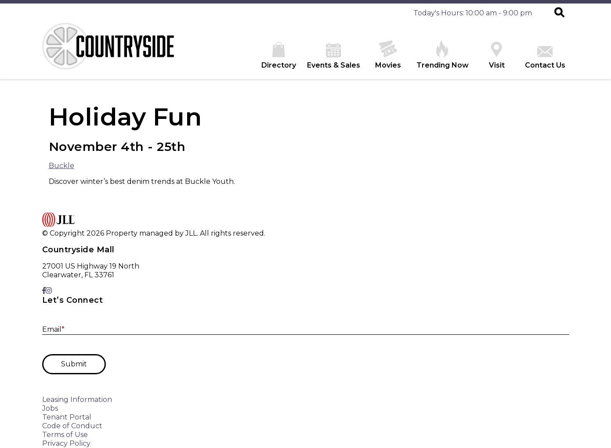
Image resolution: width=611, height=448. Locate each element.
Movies (388, 54)
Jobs (50, 408)
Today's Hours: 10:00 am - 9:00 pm (472, 13)
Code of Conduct (72, 426)
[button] (559, 13)
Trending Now (442, 54)
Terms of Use (65, 434)
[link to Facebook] (44, 291)
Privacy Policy (66, 443)
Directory (278, 55)
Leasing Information (77, 399)
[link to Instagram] (49, 291)
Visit (497, 55)
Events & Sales (333, 56)
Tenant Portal (66, 417)
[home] (108, 51)
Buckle (61, 165)
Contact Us (545, 57)
